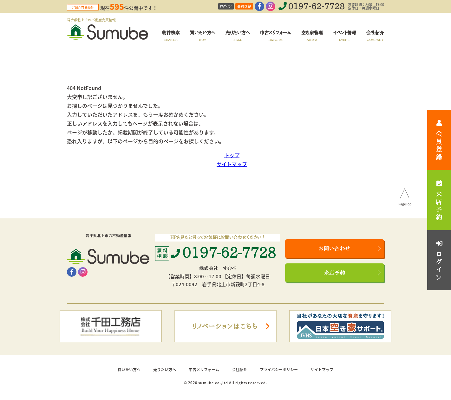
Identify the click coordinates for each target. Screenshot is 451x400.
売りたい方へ (164, 369)
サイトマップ (232, 164)
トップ (231, 155)
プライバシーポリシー (279, 369)
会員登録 (244, 6)
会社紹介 (239, 369)
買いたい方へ (129, 369)
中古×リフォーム (204, 369)
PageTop (404, 204)
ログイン (226, 6)
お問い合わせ (334, 249)
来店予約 (335, 273)
